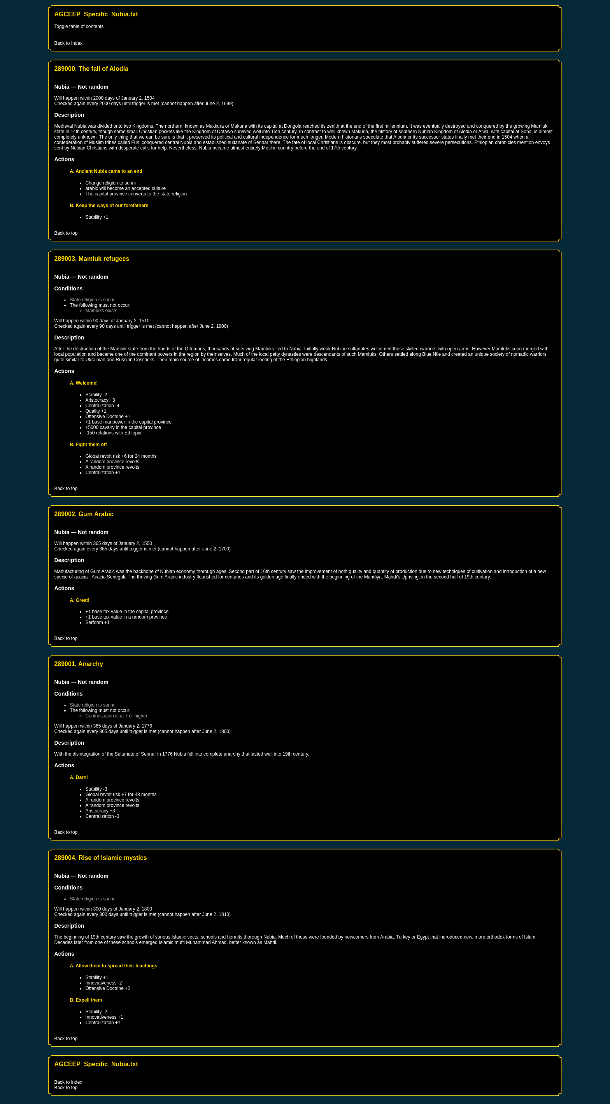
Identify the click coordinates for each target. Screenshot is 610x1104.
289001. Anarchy (78, 664)
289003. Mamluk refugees (91, 258)
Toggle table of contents (78, 26)
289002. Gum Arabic (83, 514)
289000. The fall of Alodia (91, 68)
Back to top (65, 233)
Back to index (68, 1082)
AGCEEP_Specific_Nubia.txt (96, 14)
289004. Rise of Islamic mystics (100, 857)
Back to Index (68, 43)
